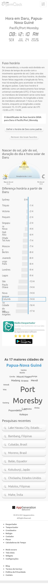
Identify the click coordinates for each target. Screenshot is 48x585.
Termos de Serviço (14, 569)
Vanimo (24, 370)
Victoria (5, 211)
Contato (9, 575)
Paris (4, 263)
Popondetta (15, 410)
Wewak (6, 385)
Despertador (11, 524)
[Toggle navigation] (43, 4)
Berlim (5, 252)
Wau (5, 390)
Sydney (5, 199)
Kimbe (29, 409)
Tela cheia (10, 553)
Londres (6, 269)
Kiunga (34, 376)
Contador (10, 536)
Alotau (37, 408)
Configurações (12, 559)
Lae (24, 409)
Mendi (34, 380)
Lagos (5, 275)
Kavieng (6, 403)
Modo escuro (11, 550)
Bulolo (22, 373)
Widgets (9, 556)
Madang (15, 380)
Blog (8, 566)
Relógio (9, 533)
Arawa (24, 380)
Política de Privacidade (16, 572)
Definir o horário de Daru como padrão (24, 129)
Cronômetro (11, 530)
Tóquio (5, 205)
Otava (5, 287)
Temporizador (12, 527)
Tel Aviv (6, 240)
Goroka (12, 377)
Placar (8, 540)
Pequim (6, 217)
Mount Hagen (24, 376)
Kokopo (23, 414)
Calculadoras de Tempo (16, 543)
